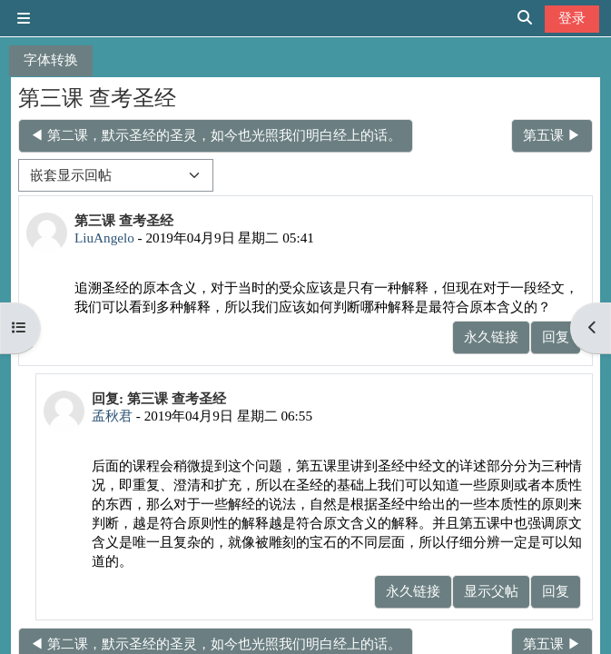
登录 (572, 17)
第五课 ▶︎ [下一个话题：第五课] (552, 135)
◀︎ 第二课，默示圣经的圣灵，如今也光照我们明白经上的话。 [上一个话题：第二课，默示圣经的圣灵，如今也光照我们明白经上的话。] (215, 135)
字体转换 (51, 59)
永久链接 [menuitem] (491, 336)
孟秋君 (112, 415)
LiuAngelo (104, 237)
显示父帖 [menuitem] (491, 591)
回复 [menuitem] (555, 336)
